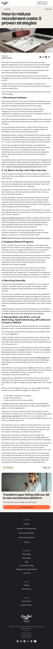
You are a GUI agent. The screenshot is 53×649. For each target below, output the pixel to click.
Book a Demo (26, 601)
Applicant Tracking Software (26, 528)
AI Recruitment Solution (26, 537)
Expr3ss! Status (26, 637)
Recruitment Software (26, 533)
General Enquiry (26, 605)
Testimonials (26, 558)
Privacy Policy (26, 633)
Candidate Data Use (26, 635)
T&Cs (26, 631)
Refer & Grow (26, 589)
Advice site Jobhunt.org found (12, 218)
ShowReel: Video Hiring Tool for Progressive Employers (31, 238)
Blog (26, 562)
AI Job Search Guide (26, 566)
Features (26, 524)
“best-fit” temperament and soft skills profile (21, 167)
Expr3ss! (21, 350)
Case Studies (26, 554)
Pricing (26, 542)
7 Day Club (26, 573)
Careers (26, 585)
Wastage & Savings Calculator (26, 569)
